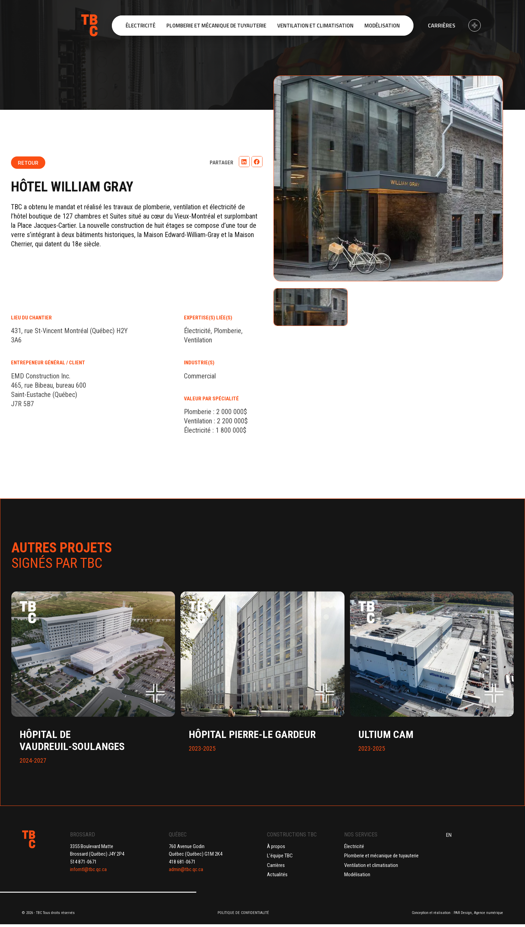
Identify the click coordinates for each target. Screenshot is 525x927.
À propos (276, 846)
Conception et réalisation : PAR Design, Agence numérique (457, 913)
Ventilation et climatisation (371, 865)
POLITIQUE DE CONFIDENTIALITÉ (243, 913)
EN (449, 835)
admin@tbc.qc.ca (186, 869)
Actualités (277, 874)
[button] (244, 161)
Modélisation (357, 874)
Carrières (441, 25)
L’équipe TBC (280, 856)
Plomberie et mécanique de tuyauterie (381, 856)
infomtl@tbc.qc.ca (88, 869)
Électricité (354, 846)
